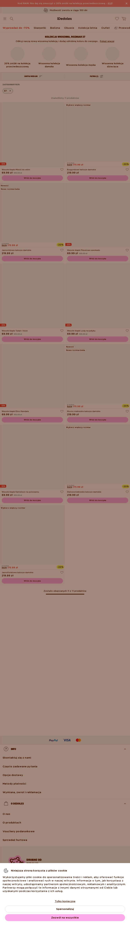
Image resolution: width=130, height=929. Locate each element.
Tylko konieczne (65, 901)
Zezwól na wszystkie (65, 917)
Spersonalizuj (65, 909)
